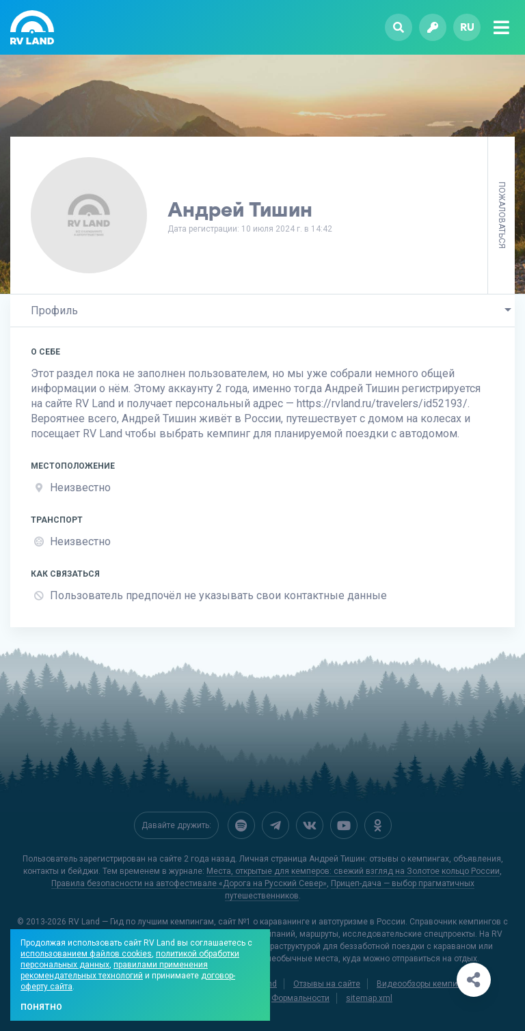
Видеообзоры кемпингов (426, 984)
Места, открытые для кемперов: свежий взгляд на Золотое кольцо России (353, 871)
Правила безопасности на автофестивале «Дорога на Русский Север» (189, 883)
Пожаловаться (502, 215)
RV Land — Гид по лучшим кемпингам (141, 921)
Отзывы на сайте (326, 984)
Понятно (41, 1007)
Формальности (300, 998)
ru (467, 26)
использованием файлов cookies (86, 954)
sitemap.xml (369, 998)
